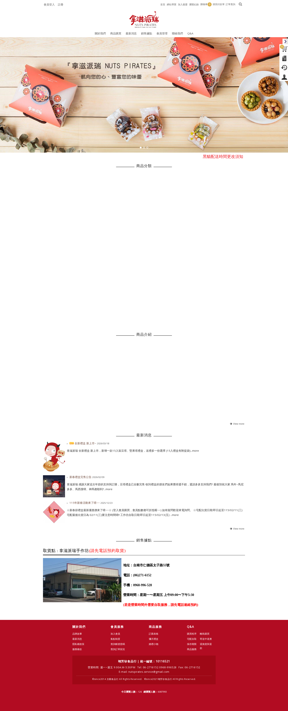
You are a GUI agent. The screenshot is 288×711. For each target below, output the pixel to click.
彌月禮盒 (153, 639)
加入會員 (115, 633)
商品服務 (192, 649)
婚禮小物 (153, 644)
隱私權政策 (78, 644)
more (236, 424)
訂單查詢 (230, 4)
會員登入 (49, 4)
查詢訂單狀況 (118, 649)
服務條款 (77, 649)
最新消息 (77, 639)
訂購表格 (153, 633)
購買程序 (192, 633)
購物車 (206, 4)
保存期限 (192, 644)
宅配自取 (192, 639)
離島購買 (204, 633)
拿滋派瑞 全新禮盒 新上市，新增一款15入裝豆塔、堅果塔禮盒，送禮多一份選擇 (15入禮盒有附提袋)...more (133, 450)
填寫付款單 (219, 4)
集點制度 (115, 639)
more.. (236, 529)
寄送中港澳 (206, 639)
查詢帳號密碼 (118, 644)
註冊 (60, 4)
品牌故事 (77, 633)
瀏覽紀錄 (194, 4)
